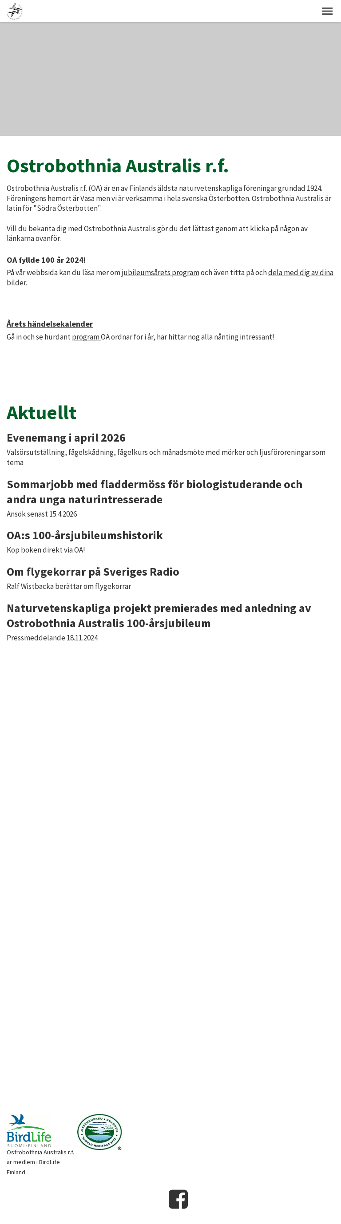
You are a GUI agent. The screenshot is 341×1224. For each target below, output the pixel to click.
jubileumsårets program (160, 272)
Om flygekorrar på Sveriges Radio (93, 571)
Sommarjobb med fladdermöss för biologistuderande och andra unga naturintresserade (154, 491)
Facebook (178, 1199)
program (86, 337)
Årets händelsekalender (50, 324)
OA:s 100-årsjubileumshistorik (85, 535)
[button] (327, 11)
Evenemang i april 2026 (66, 437)
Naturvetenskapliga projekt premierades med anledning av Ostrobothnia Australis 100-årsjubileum (159, 615)
